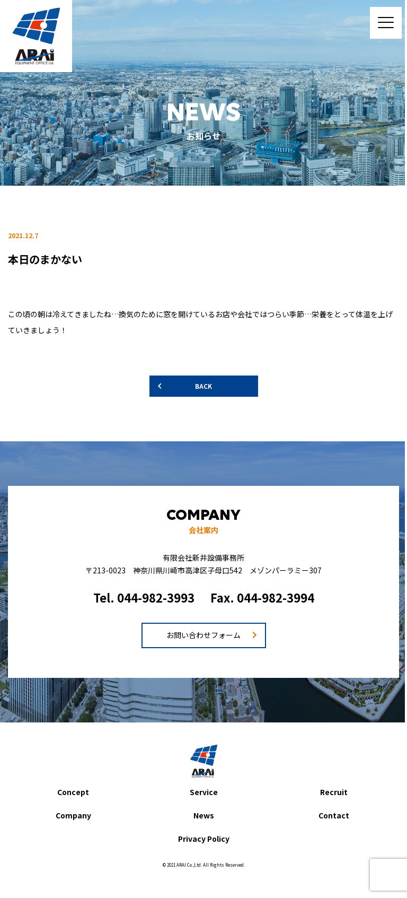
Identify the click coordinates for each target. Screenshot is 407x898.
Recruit (334, 792)
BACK (203, 385)
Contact (333, 815)
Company (73, 815)
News (203, 815)
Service (204, 792)
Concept (73, 792)
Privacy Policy (203, 838)
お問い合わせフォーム (203, 635)
